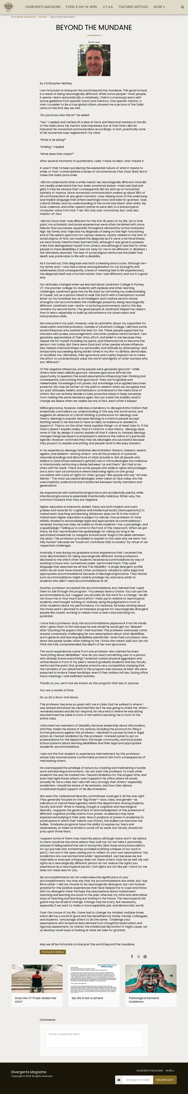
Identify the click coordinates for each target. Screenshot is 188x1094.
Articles (43, 16)
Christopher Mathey (53, 951)
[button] (182, 6)
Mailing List (164, 1080)
